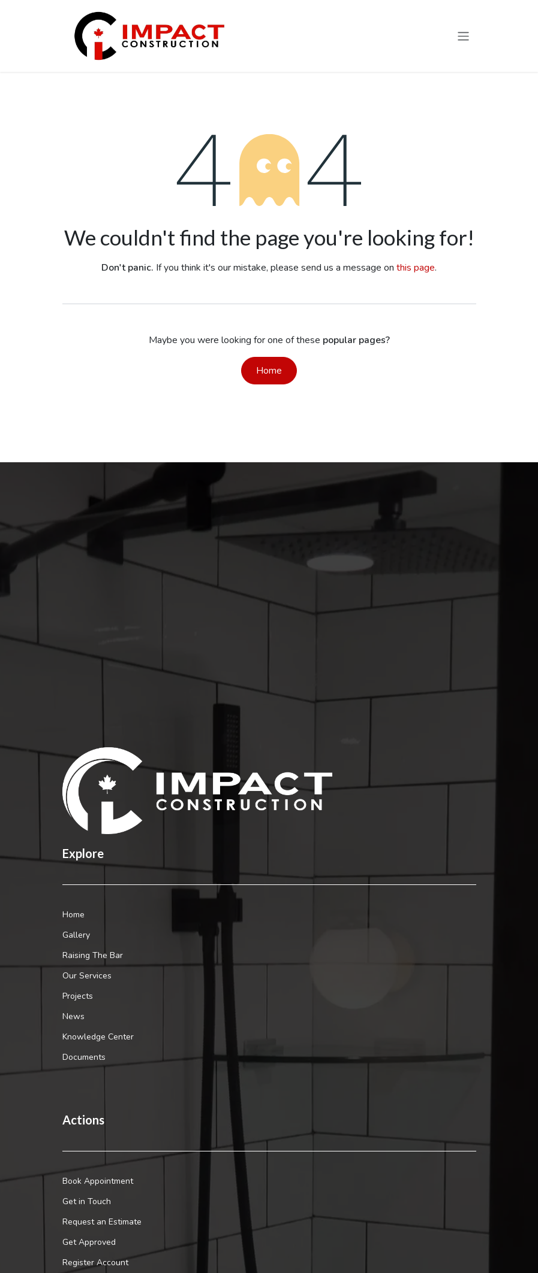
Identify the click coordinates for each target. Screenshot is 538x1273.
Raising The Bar (92, 955)
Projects (77, 996)
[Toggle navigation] (463, 36)
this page (415, 267)
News (73, 1016)
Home (269, 370)
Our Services (87, 975)
